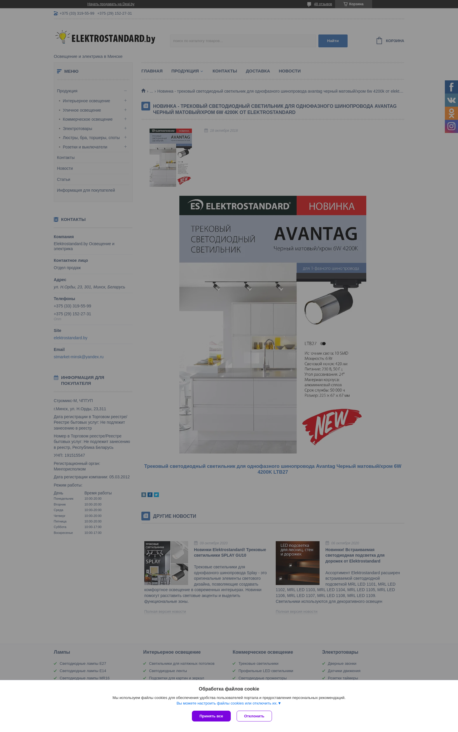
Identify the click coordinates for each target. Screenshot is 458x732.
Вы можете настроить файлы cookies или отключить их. (226, 703)
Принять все (211, 716)
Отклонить (254, 716)
